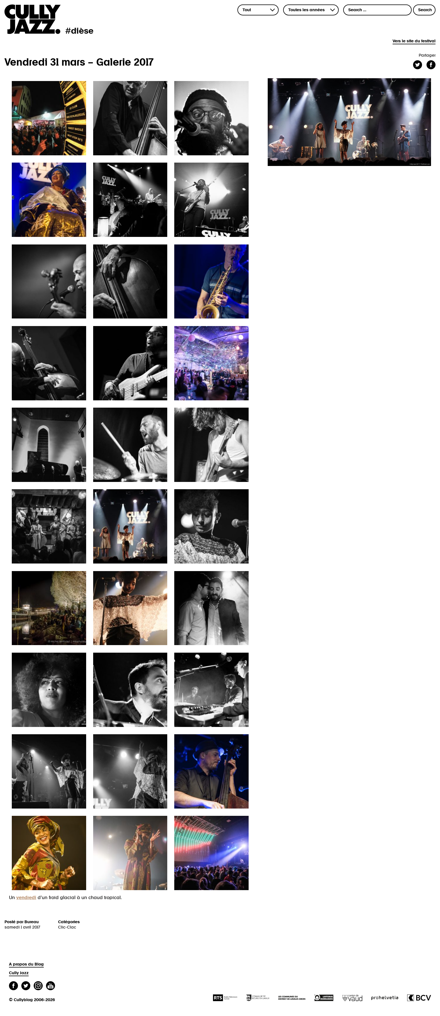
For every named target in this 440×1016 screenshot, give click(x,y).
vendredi (26, 898)
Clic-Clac (67, 927)
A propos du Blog (26, 964)
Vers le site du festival (414, 41)
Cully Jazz (19, 973)
